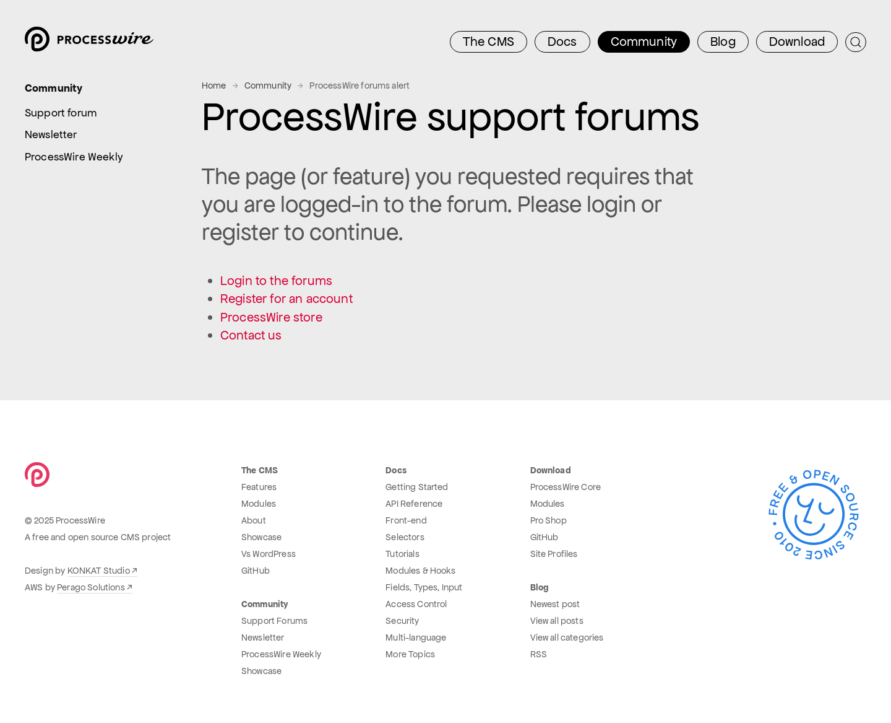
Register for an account (286, 299)
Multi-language (415, 637)
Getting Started (416, 487)
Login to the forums (276, 281)
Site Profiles (554, 553)
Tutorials (402, 553)
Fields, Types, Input (423, 587)
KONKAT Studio (98, 570)
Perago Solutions (91, 587)
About (253, 520)
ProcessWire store (271, 317)
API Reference (413, 503)
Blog (723, 41)
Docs (562, 41)
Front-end (405, 520)
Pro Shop (548, 520)
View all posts (556, 620)
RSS (538, 654)
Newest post (555, 604)
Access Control (416, 604)
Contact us (251, 335)
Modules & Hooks (420, 570)
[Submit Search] (855, 42)
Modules (258, 503)
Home (214, 85)
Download (797, 41)
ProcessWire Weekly (281, 654)
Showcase (261, 537)
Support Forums (274, 620)
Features (259, 487)
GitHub (255, 570)
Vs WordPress (268, 553)
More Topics (410, 654)
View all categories (567, 637)
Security (402, 620)
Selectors (404, 537)
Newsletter (263, 637)
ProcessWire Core (565, 487)
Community (267, 85)
